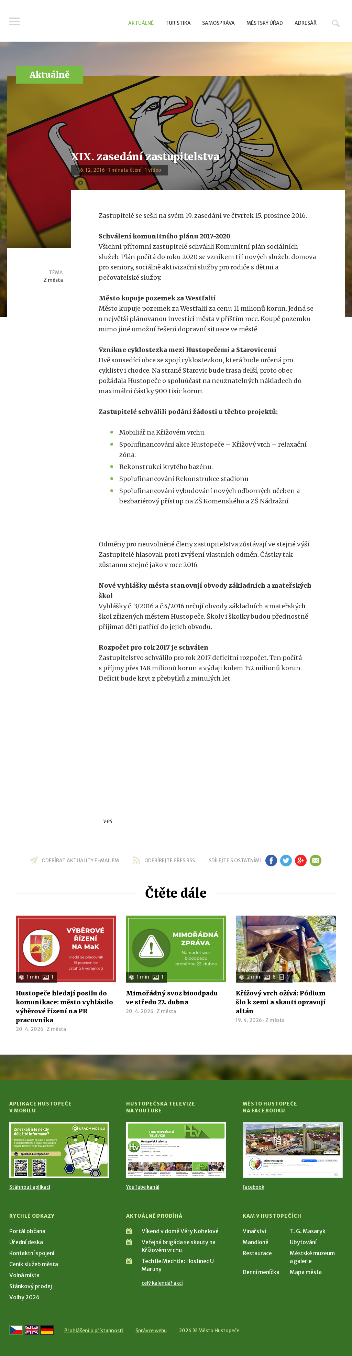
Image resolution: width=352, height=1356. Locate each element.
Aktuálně (141, 23)
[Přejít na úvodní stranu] (74, 22)
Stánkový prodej (30, 1286)
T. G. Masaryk (308, 1231)
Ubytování (303, 1242)
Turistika (178, 23)
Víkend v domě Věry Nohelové (180, 1231)
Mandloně (255, 1242)
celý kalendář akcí (162, 1283)
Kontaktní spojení (31, 1253)
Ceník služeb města (33, 1264)
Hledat (336, 23)
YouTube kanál (143, 1187)
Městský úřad (264, 23)
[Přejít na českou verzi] (16, 1330)
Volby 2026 (24, 1297)
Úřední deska (26, 1242)
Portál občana (27, 1231)
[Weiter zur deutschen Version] (47, 1330)
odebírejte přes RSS (169, 860)
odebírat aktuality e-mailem (80, 860)
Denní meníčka (261, 1272)
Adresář (306, 23)
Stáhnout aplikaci (29, 1187)
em (315, 860)
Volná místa (24, 1275)
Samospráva (218, 23)
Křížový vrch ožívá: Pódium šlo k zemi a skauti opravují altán (281, 1002)
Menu (14, 21)
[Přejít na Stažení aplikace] (59, 1150)
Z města (53, 280)
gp (300, 860)
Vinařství (254, 1231)
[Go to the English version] (31, 1330)
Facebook (253, 1187)
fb (271, 860)
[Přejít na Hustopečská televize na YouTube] (176, 1150)
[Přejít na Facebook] (293, 1150)
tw (286, 860)
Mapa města (306, 1272)
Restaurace (257, 1253)
